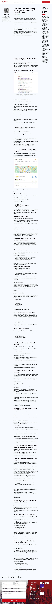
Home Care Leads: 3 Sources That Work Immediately (45, 41)
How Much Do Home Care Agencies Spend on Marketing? (45, 45)
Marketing (18, 14)
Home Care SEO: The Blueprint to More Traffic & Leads (45, 24)
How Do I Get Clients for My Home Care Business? (45, 53)
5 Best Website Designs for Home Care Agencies (46, 49)
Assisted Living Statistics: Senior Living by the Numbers (45, 28)
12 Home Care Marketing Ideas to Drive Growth (45, 20)
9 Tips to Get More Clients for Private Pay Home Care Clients (45, 32)
